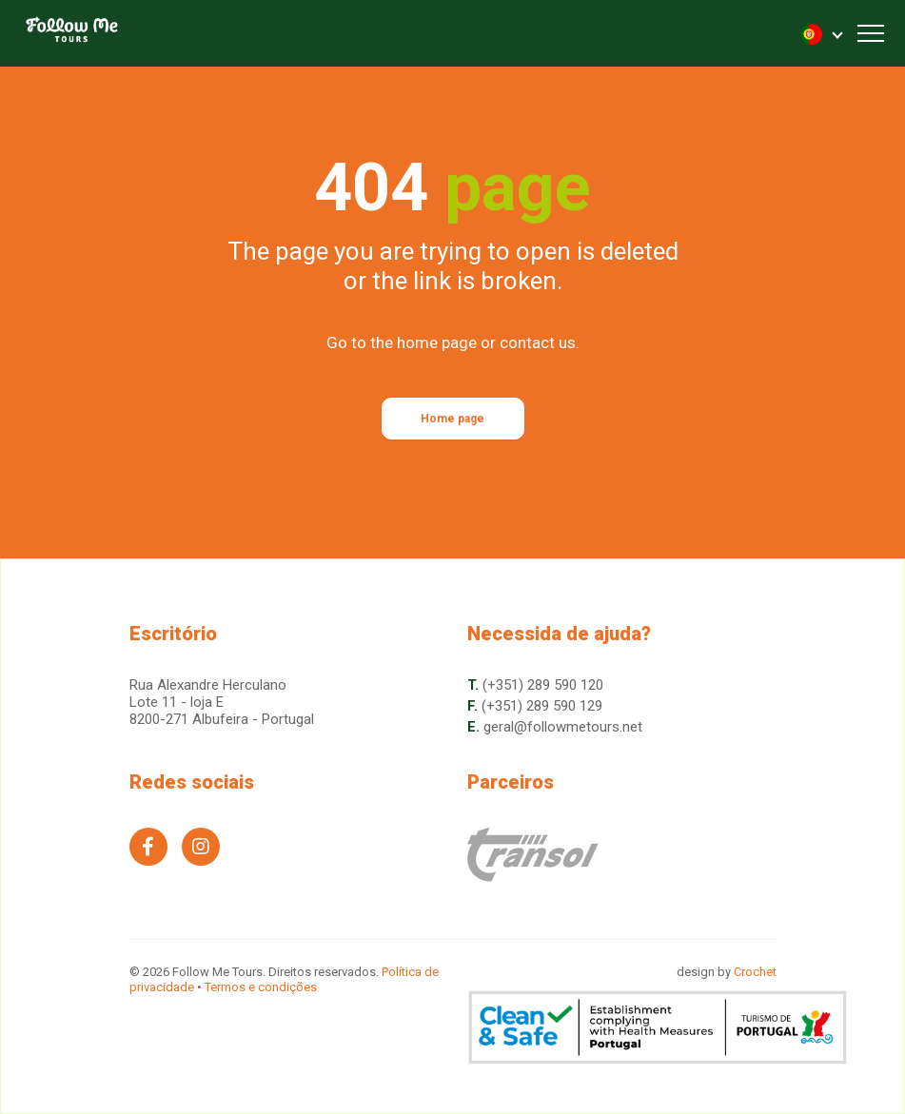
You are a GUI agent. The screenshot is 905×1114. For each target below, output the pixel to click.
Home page (452, 418)
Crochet (755, 972)
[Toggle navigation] (871, 33)
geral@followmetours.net (562, 726)
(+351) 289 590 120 (542, 685)
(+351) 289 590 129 (542, 705)
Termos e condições (261, 987)
